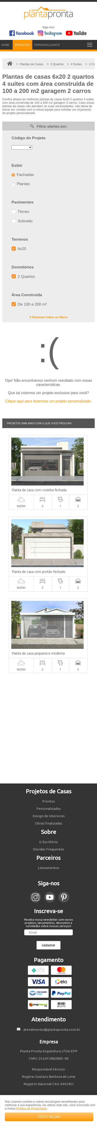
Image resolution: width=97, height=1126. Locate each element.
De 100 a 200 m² (29, 304)
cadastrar (48, 945)
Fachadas (23, 175)
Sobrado (22, 221)
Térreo (20, 211)
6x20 (19, 249)
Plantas (21, 184)
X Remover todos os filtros (48, 317)
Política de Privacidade (31, 1108)
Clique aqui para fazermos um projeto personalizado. (48, 401)
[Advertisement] (48, 728)
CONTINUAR (49, 1116)
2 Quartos (23, 276)
